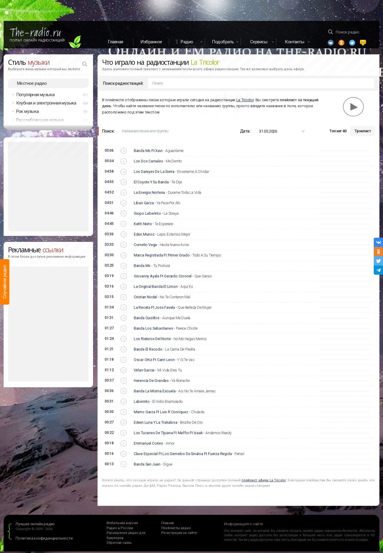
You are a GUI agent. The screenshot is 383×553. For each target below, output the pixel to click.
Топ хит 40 (337, 132)
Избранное (151, 41)
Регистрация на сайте (179, 535)
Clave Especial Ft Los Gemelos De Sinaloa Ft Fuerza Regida (183, 455)
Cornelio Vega (145, 246)
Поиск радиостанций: (123, 84)
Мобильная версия (122, 525)
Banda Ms (142, 267)
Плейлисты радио (176, 530)
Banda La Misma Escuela (155, 393)
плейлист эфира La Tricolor (263, 482)
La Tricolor (245, 101)
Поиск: (108, 132)
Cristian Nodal (145, 299)
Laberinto (142, 403)
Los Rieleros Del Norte (152, 340)
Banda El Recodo (148, 351)
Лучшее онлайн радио (35, 525)
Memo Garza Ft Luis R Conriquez (161, 413)
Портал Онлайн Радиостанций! (37, 40)
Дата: (245, 132)
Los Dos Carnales (148, 163)
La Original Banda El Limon (156, 288)
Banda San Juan (147, 466)
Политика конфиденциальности (44, 540)
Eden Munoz (144, 236)
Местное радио (32, 84)
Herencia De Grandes (151, 382)
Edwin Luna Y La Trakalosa (155, 424)
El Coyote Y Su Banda (151, 184)
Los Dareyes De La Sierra (154, 173)
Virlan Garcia (144, 372)
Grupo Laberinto (147, 215)
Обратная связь (119, 544)
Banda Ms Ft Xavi (148, 152)
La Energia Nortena (149, 194)
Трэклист (363, 132)
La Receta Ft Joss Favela (154, 309)
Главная (115, 41)
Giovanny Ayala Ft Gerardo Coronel (163, 278)
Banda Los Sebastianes (153, 330)
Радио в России (120, 530)
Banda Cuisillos (146, 319)
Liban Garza (144, 204)
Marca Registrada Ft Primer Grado (162, 257)
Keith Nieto (143, 225)
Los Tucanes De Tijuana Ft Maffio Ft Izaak (168, 434)
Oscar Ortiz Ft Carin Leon (154, 361)
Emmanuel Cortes (148, 445)
